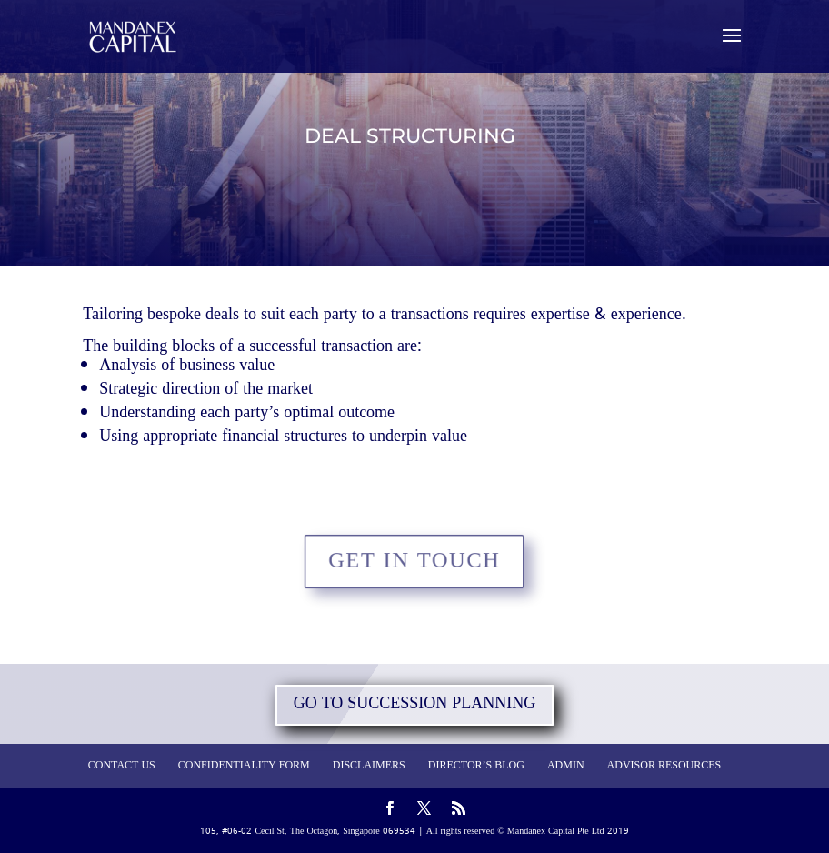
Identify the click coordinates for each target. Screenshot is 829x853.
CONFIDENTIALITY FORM (244, 766)
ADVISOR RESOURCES (664, 766)
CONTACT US (121, 766)
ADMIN (565, 766)
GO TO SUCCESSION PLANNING (415, 704)
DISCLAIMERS (369, 766)
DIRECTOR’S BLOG (476, 766)
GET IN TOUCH (415, 561)
